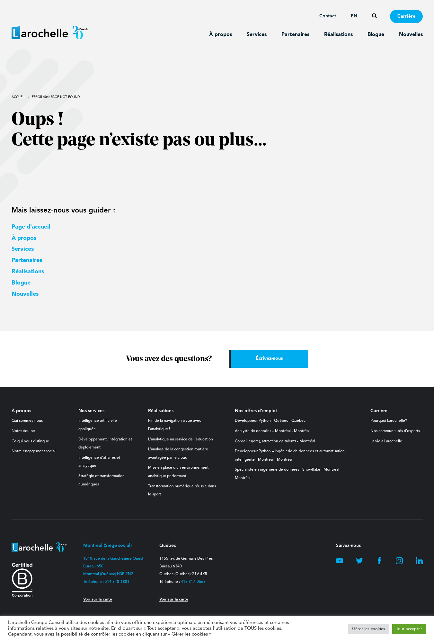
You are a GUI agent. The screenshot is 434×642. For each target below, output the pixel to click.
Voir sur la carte (97, 599)
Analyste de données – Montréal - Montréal (272, 431)
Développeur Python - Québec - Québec (270, 421)
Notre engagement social (34, 451)
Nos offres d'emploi (256, 411)
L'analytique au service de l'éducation (180, 439)
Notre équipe (23, 431)
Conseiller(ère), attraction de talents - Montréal (275, 441)
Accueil (18, 97)
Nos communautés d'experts (395, 431)
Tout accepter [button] (409, 629)
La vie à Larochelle (386, 441)
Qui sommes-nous (27, 421)
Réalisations (338, 34)
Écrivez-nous (269, 358)
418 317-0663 (193, 582)
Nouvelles (411, 34)
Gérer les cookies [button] (368, 629)
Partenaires (295, 34)
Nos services (91, 411)
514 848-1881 (117, 582)
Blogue (376, 34)
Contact (327, 16)
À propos (220, 34)
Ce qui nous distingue (30, 441)
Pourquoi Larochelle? (388, 421)
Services (257, 34)
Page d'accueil (31, 227)
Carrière (406, 16)
